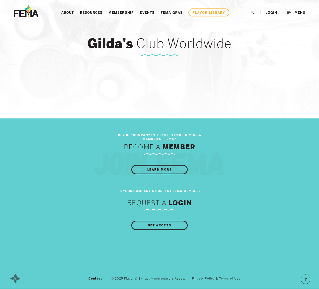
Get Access (159, 225)
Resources (91, 12)
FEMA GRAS (172, 12)
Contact (95, 279)
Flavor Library (209, 12)
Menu (296, 12)
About (67, 12)
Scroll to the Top (305, 279)
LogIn (271, 12)
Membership (121, 12)
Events (147, 12)
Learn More (159, 169)
